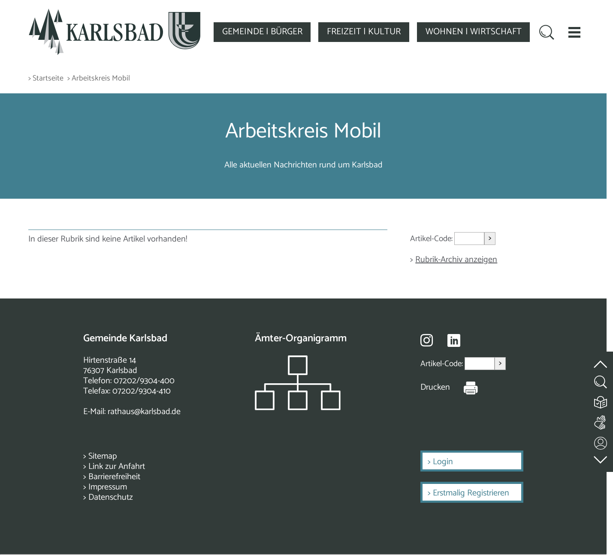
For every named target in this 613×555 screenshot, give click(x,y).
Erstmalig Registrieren (471, 493)
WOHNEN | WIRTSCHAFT (474, 31)
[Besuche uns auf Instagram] (426, 340)
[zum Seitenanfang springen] (601, 359)
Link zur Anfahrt (116, 467)
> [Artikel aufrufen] (490, 238)
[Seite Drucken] (464, 387)
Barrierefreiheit (114, 477)
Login (443, 462)
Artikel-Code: (432, 238)
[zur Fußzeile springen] (601, 458)
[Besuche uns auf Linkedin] (453, 340)
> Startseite (45, 78)
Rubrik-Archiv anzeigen (456, 260)
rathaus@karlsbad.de (144, 412)
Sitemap (102, 456)
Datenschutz (110, 497)
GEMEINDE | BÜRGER (262, 31)
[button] (574, 32)
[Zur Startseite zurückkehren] (114, 13)
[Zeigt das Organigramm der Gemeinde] (298, 408)
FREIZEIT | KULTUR (364, 31)
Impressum (107, 487)
